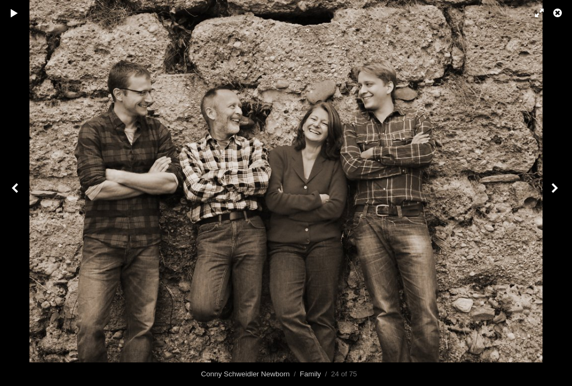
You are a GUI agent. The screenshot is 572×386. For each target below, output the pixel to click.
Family (310, 374)
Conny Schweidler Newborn (245, 374)
